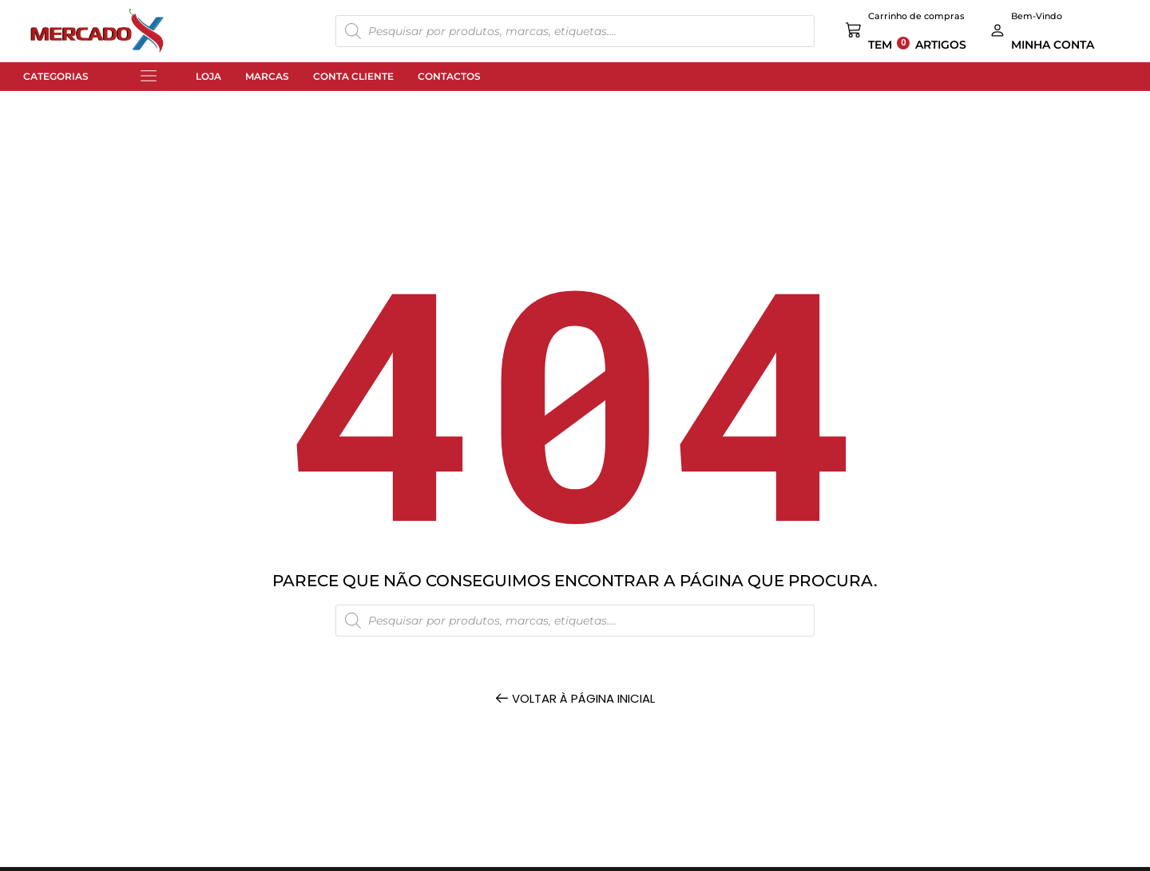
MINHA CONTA (1052, 44)
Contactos (449, 76)
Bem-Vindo (1036, 16)
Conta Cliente (353, 76)
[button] (148, 77)
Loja (208, 76)
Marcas (267, 76)
